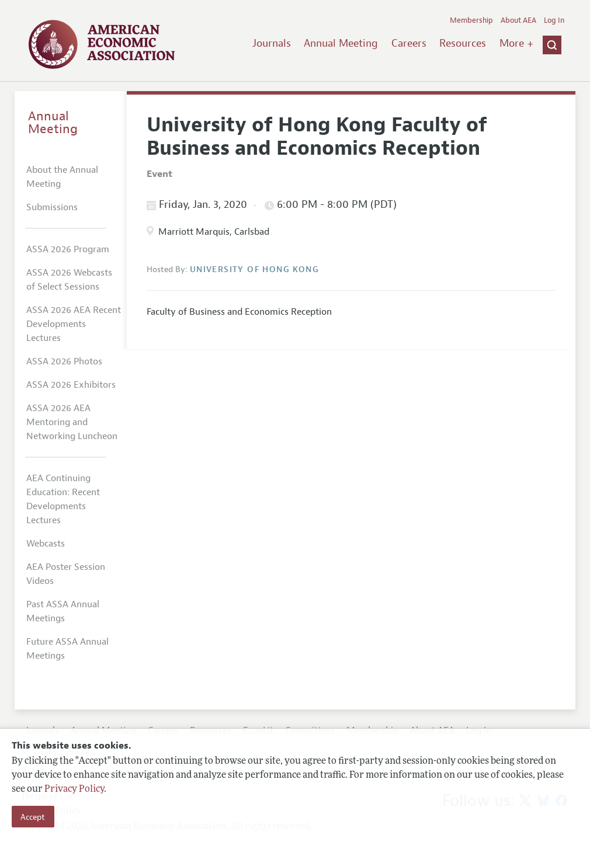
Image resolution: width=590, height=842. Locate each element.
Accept (32, 817)
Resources (462, 43)
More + (516, 43)
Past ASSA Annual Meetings (62, 611)
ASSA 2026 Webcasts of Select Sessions (69, 280)
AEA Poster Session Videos (65, 574)
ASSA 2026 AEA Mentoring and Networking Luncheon (71, 422)
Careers (408, 43)
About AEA (518, 20)
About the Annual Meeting (62, 177)
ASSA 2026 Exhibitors (71, 385)
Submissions (52, 207)
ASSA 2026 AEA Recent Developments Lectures (73, 324)
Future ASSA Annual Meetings (67, 649)
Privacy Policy (74, 789)
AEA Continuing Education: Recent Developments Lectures (63, 499)
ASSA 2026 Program (67, 249)
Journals (271, 43)
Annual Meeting (341, 43)
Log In (554, 20)
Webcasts (45, 543)
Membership (471, 20)
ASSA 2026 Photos (64, 361)
